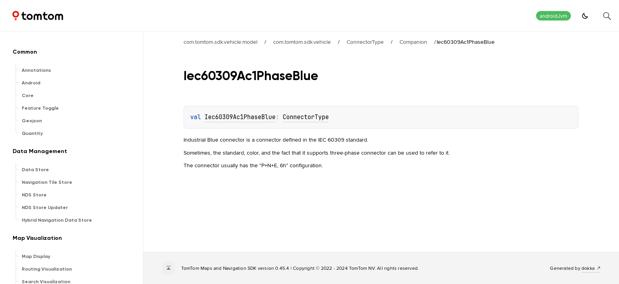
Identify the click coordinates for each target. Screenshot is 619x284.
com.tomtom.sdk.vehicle (302, 42)
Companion (413, 42)
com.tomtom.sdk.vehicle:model (220, 42)
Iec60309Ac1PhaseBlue (240, 117)
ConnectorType (365, 42)
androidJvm (553, 16)
